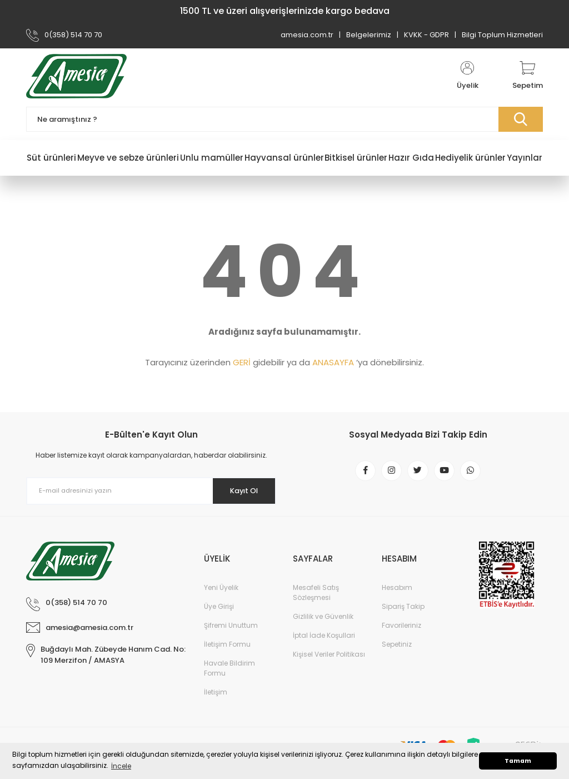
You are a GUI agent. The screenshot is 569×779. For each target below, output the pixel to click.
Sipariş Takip (403, 606)
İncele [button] (121, 766)
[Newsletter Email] (151, 491)
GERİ (242, 362)
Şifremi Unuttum (231, 625)
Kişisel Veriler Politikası (329, 654)
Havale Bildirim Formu (229, 668)
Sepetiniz (397, 644)
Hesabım (397, 587)
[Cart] (527, 76)
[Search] (284, 119)
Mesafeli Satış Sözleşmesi (316, 592)
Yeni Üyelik (221, 587)
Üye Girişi (219, 606)
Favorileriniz (401, 625)
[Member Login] (467, 76)
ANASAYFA (333, 362)
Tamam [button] (518, 761)
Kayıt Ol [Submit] (239, 490)
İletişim (215, 692)
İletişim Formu (227, 644)
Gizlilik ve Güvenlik (323, 616)
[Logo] (76, 76)
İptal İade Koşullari (324, 635)
